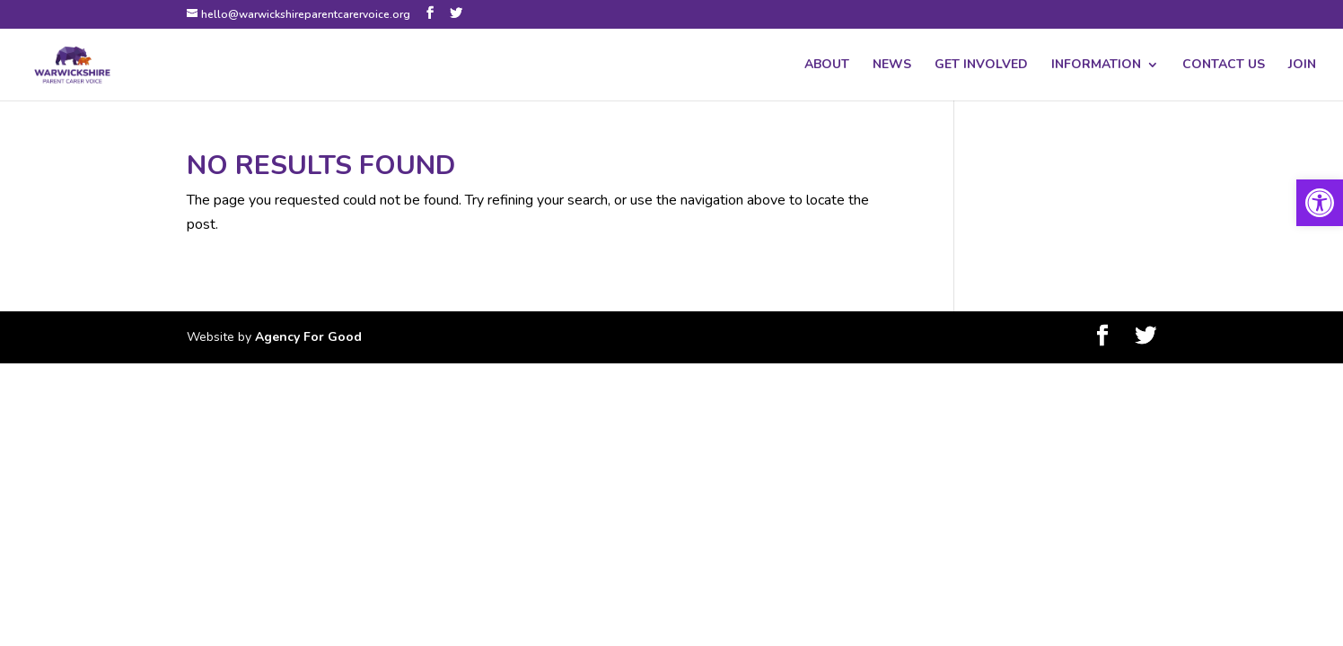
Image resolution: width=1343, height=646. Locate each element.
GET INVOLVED (981, 65)
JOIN (1302, 65)
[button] (1319, 202)
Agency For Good (308, 336)
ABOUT (826, 65)
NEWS (892, 65)
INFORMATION (1096, 65)
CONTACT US (1223, 65)
